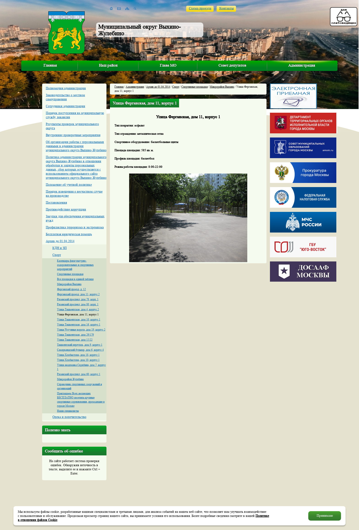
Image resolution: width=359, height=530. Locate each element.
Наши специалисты (68, 410)
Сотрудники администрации (65, 106)
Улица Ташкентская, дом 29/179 (75, 334)
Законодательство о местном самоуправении (65, 97)
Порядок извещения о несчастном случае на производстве (74, 193)
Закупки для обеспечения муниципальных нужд (75, 218)
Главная (50, 65)
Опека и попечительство (69, 417)
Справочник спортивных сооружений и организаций (79, 386)
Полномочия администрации (66, 88)
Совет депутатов (232, 65)
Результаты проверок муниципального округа (72, 126)
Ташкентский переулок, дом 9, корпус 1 (79, 344)
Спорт (56, 255)
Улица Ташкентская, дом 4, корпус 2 (78, 309)
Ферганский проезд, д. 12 (71, 289)
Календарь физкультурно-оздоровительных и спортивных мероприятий (75, 265)
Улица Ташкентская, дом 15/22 (74, 339)
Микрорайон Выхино (69, 284)
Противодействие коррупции (66, 209)
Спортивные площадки (70, 274)
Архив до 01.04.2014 (60, 241)
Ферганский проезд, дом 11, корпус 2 (78, 294)
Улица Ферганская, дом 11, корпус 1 (78, 314)
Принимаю (325, 516)
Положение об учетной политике (69, 184)
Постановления (56, 202)
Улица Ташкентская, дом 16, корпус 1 (78, 324)
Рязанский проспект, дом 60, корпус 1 (78, 374)
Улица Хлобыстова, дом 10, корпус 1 (78, 360)
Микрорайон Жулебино (70, 379)
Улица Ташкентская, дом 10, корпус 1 (78, 319)
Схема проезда (200, 8)
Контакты (226, 8)
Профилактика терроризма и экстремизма (75, 227)
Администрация (301, 65)
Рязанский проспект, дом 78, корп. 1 (77, 299)
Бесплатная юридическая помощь (69, 234)
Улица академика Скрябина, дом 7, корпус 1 (81, 367)
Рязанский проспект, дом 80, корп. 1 (77, 304)
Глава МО (168, 65)
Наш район (108, 65)
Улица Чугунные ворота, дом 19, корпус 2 (81, 329)
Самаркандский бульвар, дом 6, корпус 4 (80, 349)
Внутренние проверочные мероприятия (73, 135)
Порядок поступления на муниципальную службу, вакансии (75, 115)
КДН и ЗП (59, 248)
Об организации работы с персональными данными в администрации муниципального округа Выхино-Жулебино (76, 146)
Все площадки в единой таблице (75, 279)
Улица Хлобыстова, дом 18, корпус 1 (78, 354)
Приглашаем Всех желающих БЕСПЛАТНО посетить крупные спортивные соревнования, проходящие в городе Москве (81, 399)
